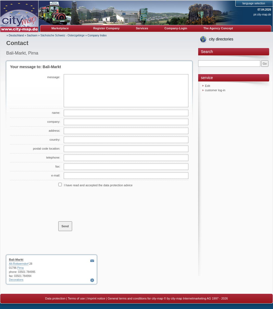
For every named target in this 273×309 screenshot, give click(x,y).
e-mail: (55, 175)
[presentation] (99, 204)
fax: (57, 166)
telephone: (53, 157)
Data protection (55, 298)
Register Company (106, 28)
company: (53, 121)
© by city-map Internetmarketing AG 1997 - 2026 (196, 298)
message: (53, 77)
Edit (207, 85)
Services (142, 28)
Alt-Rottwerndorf (18, 263)
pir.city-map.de (262, 14)
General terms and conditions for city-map (135, 298)
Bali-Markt (16, 259)
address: (54, 130)
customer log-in (215, 90)
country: (55, 139)
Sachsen (32, 35)
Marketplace (60, 28)
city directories (221, 39)
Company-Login (175, 28)
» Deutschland (15, 35)
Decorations (16, 279)
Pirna (20, 267)
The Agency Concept (218, 28)
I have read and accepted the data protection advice (98, 185)
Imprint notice (96, 298)
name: (56, 112)
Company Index (97, 35)
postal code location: (46, 148)
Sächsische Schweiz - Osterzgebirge (62, 35)
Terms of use (76, 298)
